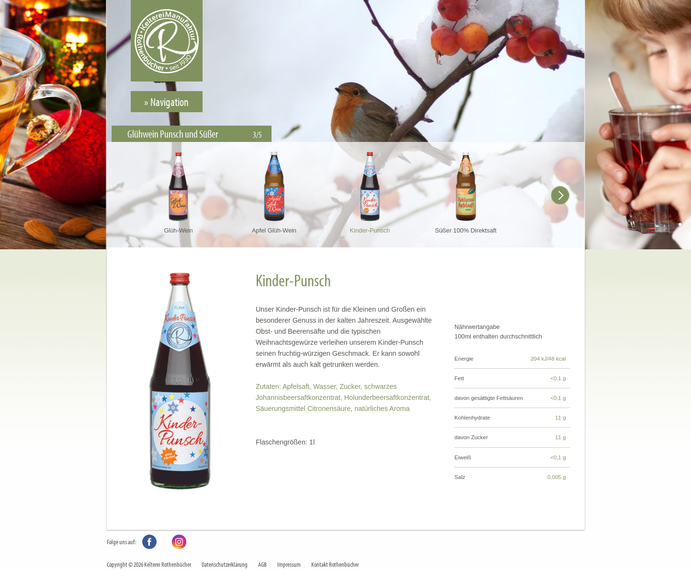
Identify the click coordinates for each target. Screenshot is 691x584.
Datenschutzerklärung (225, 564)
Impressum (289, 564)
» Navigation (166, 101)
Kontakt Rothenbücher (335, 564)
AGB (262, 564)
